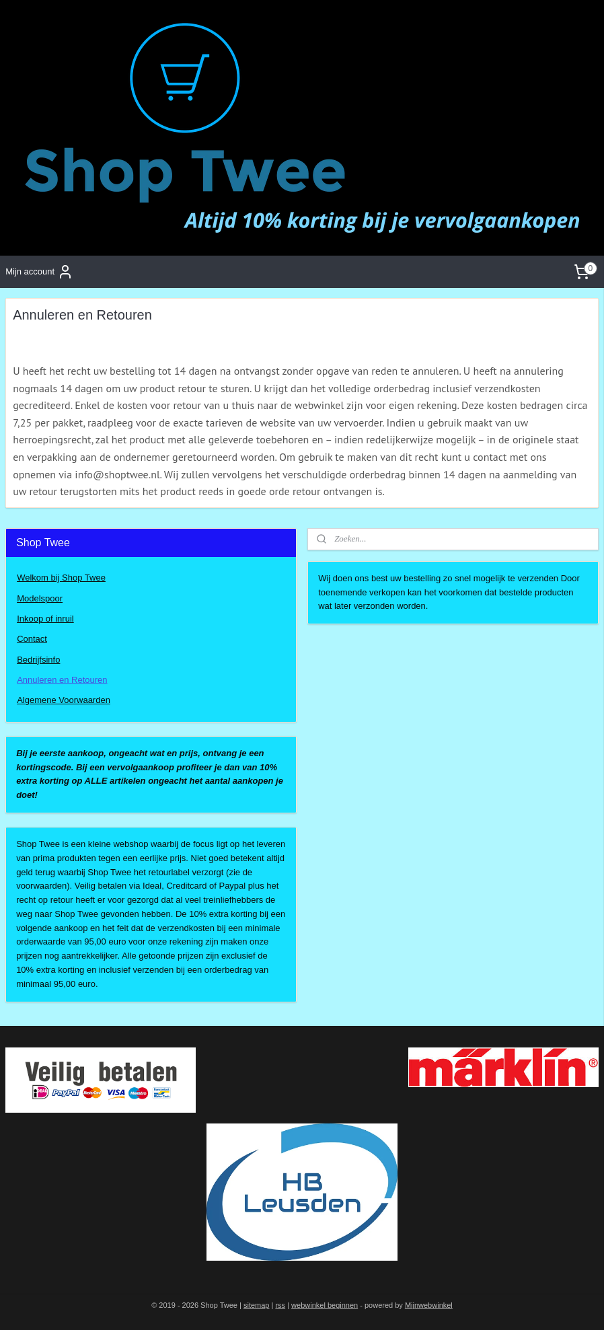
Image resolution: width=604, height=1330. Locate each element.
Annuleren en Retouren (62, 680)
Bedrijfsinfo (38, 660)
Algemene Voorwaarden (63, 700)
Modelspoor (40, 598)
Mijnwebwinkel (429, 1305)
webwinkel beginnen (324, 1305)
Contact (32, 639)
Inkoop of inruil (45, 619)
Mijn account (39, 272)
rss (280, 1305)
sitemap (256, 1305)
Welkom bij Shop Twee (61, 577)
